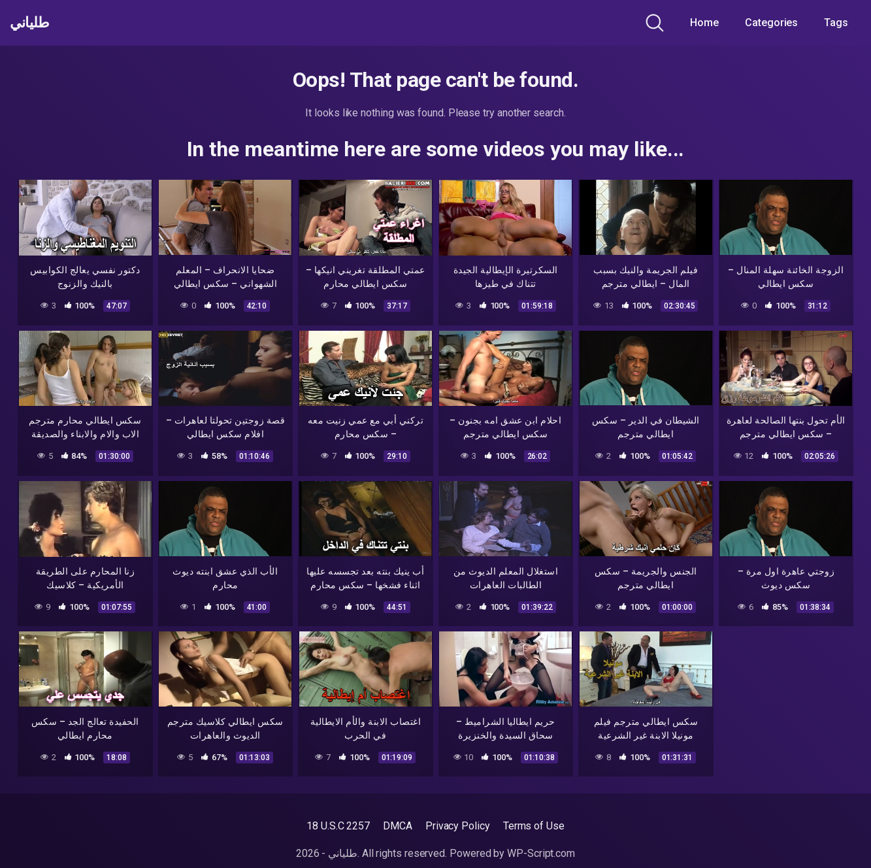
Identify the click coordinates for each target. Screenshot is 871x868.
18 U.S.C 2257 (338, 826)
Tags (836, 22)
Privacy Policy (457, 826)
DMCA (397, 826)
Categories (771, 22)
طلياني (34, 23)
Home (704, 22)
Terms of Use (534, 826)
